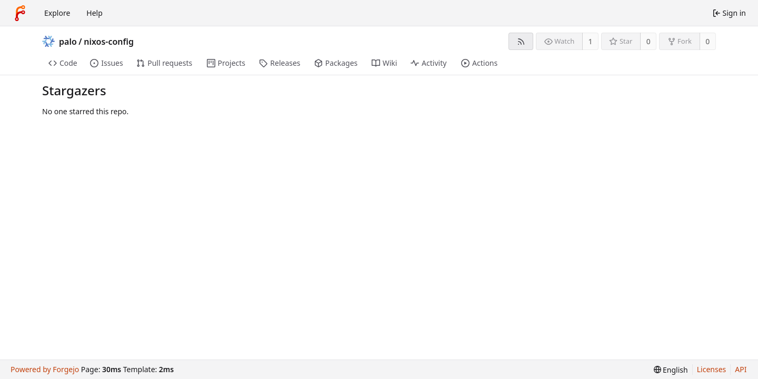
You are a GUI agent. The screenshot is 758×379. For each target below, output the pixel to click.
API (740, 369)
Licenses (711, 369)
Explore (57, 13)
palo (68, 41)
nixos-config (109, 41)
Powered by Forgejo (45, 369)
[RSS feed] (520, 41)
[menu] (671, 370)
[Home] (20, 13)
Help (94, 13)
